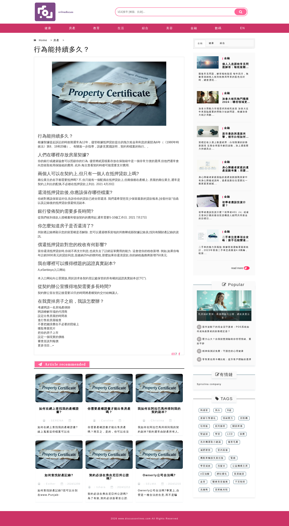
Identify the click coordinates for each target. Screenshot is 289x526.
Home (43, 40)
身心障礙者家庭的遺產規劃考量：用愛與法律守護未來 (235, 170)
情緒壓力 (228, 418)
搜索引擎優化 (208, 418)
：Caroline (103, 420)
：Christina (153, 420)
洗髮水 (221, 466)
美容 (169, 28)
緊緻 (233, 458)
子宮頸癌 (240, 481)
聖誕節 (204, 434)
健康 (48, 28)
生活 (121, 28)
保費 (242, 434)
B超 (229, 410)
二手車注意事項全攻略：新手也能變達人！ (235, 240)
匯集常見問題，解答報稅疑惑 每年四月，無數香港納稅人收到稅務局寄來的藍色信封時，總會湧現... (224, 76)
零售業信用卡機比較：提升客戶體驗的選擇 (224, 359)
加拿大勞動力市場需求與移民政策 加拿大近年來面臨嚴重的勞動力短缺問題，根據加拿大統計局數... (224, 111)
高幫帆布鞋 (221, 489)
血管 (203, 481)
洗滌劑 (204, 489)
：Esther (46, 483)
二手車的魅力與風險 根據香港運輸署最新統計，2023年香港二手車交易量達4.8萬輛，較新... (224, 250)
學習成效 (205, 466)
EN (242, 28)
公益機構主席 (240, 466)
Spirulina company (209, 384)
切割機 (244, 418)
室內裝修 (223, 450)
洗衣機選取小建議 (210, 442)
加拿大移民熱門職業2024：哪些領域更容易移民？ (236, 102)
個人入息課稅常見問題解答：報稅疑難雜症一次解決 (235, 67)
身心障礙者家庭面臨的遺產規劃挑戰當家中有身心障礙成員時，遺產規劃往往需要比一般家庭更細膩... (223, 180)
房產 (72, 28)
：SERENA (53, 420)
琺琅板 (204, 426)
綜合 (145, 28)
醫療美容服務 (220, 481)
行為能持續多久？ (62, 49)
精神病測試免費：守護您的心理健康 (220, 351)
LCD (230, 434)
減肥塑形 (205, 450)
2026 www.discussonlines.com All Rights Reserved (144, 518)
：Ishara (97, 487)
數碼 (218, 28)
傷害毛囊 (233, 442)
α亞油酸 (205, 474)
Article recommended (62, 364)
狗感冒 (204, 410)
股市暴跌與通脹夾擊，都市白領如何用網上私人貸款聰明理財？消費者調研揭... (235, 138)
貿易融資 (239, 474)
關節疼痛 (237, 426)
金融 (194, 28)
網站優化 (222, 474)
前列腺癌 (220, 426)
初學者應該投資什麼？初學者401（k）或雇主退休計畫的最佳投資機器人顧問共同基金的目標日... (224, 215)
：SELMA (147, 483)
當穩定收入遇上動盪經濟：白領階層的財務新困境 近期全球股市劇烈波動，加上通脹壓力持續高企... (224, 145)
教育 (96, 28)
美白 (217, 410)
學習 (217, 434)
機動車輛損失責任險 (212, 458)
